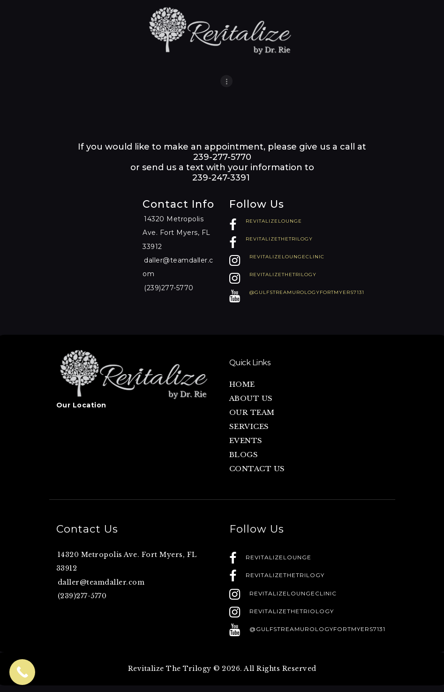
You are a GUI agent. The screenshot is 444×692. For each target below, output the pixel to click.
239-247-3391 (222, 178)
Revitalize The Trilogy (169, 668)
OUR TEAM (252, 412)
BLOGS (243, 454)
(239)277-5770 (169, 288)
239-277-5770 (222, 157)
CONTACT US (257, 468)
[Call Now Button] (22, 672)
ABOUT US (251, 398)
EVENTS (246, 440)
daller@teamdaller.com (101, 582)
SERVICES (249, 426)
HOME (242, 384)
